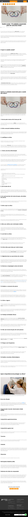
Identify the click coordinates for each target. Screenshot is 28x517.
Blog (25, 1)
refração (23, 402)
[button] (10, 488)
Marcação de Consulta (13, 1)
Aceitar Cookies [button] (20, 514)
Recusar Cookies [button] (7, 514)
